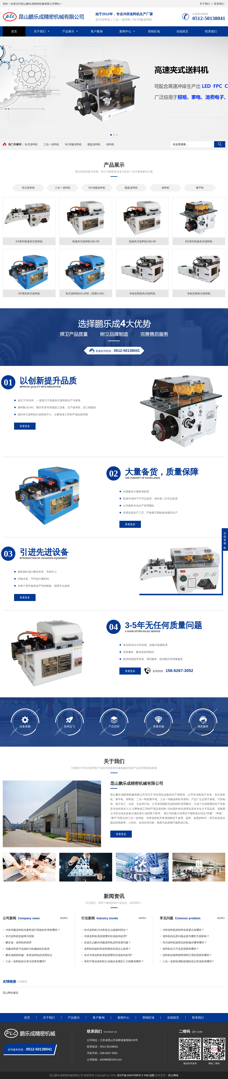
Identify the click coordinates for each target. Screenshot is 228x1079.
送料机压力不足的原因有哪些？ (181, 948)
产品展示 (68, 31)
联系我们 (219, 3)
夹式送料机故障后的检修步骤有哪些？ (185, 942)
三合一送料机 (51, 144)
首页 (14, 31)
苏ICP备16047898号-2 (130, 1075)
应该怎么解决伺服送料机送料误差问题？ (107, 942)
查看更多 (121, 834)
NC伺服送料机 (73, 144)
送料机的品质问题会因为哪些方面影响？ (186, 936)
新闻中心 (125, 31)
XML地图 (149, 1075)
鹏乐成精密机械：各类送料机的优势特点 (29, 955)
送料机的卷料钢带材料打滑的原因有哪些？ (187, 955)
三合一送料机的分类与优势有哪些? (26, 961)
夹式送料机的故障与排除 (20, 936)
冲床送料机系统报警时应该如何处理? (105, 936)
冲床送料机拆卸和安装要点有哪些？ (183, 929)
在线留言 (182, 31)
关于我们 (205, 3)
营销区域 (154, 31)
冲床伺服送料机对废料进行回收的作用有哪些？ (33, 929)
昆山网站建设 (10, 992)
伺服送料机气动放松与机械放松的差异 (28, 948)
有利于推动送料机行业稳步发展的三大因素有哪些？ (114, 961)
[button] (111, 135)
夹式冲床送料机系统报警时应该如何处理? (108, 955)
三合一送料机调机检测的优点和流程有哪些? (188, 961)
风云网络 (173, 1075)
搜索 (219, 144)
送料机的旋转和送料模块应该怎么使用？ (107, 948)
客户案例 (97, 31)
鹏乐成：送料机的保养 (19, 942)
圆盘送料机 (93, 144)
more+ (64, 918)
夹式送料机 (31, 144)
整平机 (200, 187)
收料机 (110, 144)
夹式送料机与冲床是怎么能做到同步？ (106, 929)
